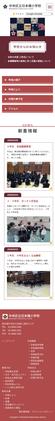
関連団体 (35, 364)
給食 (7, 398)
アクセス (13, 108)
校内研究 (9, 381)
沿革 (33, 351)
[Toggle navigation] (49, 7)
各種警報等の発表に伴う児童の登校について (29, 61)
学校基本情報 (37, 345)
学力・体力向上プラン (16, 375)
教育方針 (6, 368)
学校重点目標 (11, 371)
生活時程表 (36, 375)
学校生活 (32, 368)
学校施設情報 (37, 348)
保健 (7, 401)
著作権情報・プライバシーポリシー (36, 412)
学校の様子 (14, 80)
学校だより (14, 89)
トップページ (8, 341)
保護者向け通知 (12, 408)
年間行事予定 (15, 99)
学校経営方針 (37, 354)
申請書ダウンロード (14, 404)
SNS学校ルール (12, 384)
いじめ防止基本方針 (14, 387)
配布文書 (6, 391)
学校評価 (35, 357)
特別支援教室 (37, 361)
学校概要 (32, 341)
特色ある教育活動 (13, 378)
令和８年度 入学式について (21, 57)
